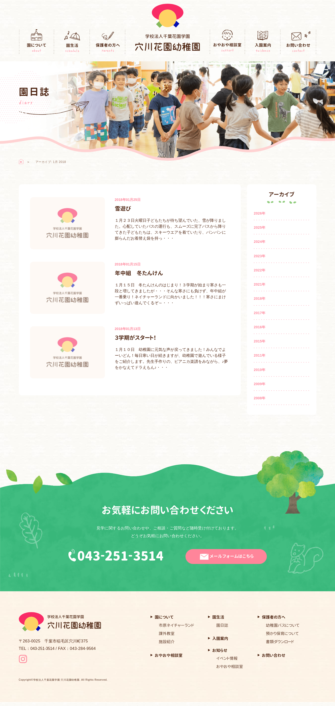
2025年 (260, 227)
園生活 (72, 42)
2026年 (260, 213)
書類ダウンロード (280, 641)
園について (37, 42)
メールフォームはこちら (229, 557)
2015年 (260, 341)
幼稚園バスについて (283, 625)
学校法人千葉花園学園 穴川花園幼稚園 (56, 684)
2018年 (260, 298)
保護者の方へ (108, 42)
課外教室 (167, 633)
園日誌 (222, 625)
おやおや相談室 (227, 42)
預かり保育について (282, 633)
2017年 (260, 313)
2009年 (260, 384)
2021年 (260, 284)
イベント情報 (227, 658)
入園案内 (263, 42)
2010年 (260, 370)
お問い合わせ (298, 42)
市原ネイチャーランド (176, 625)
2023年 (260, 256)
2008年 (260, 398)
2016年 (260, 327)
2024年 (260, 242)
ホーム (21, 161)
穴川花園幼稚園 (167, 42)
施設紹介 (167, 641)
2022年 (260, 270)
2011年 (260, 355)
